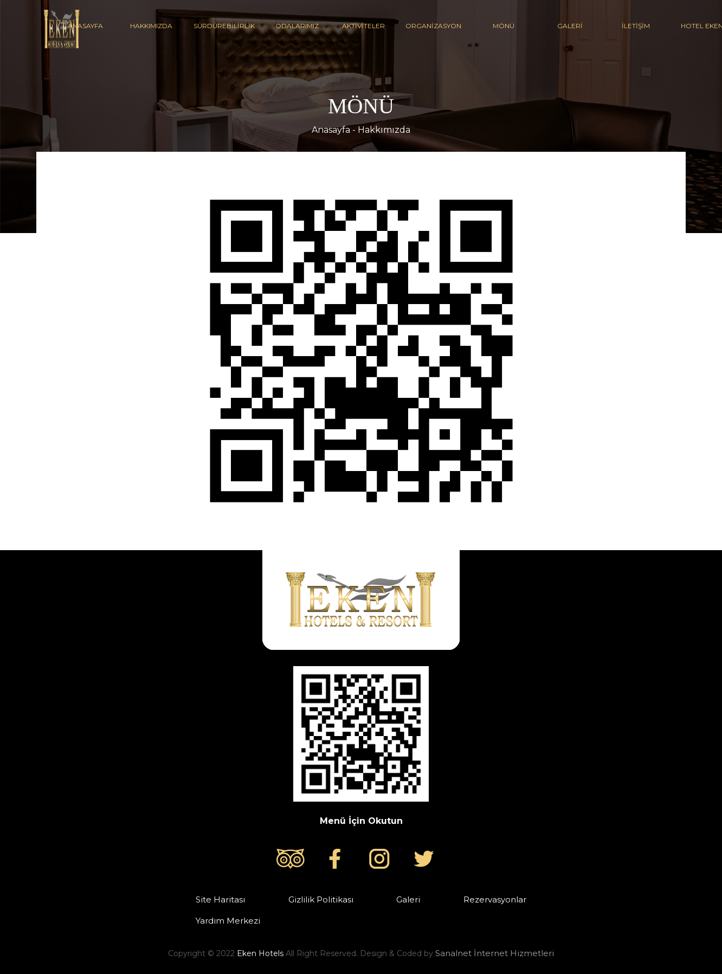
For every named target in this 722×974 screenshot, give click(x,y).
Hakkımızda (384, 130)
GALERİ (569, 26)
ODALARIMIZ (297, 26)
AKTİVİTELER (362, 26)
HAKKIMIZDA (151, 26)
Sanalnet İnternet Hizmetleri (494, 953)
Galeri (408, 899)
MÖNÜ (503, 26)
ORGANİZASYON (433, 26)
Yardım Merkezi (228, 920)
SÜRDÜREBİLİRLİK (224, 26)
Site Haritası (220, 899)
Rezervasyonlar (494, 899)
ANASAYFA (84, 26)
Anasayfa (331, 130)
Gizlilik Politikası (320, 899)
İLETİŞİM (636, 26)
